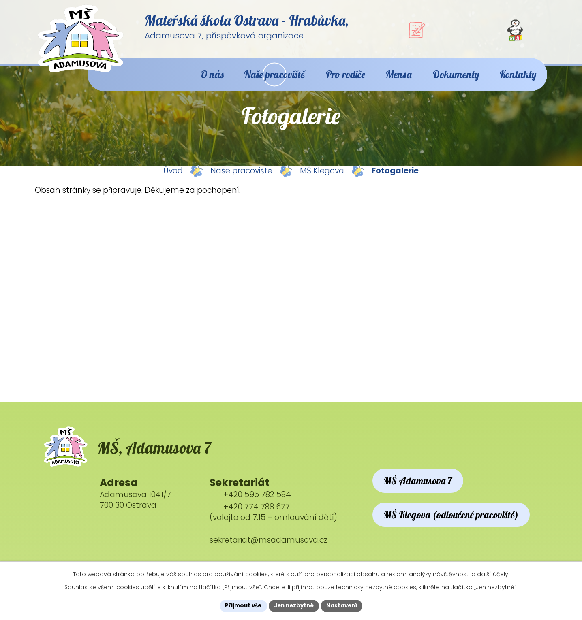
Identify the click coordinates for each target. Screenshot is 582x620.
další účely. (493, 573)
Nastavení (344, 605)
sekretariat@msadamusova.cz (268, 552)
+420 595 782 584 (257, 507)
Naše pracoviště (241, 179)
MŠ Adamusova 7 (423, 495)
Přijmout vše (240, 605)
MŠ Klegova (322, 179)
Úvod (173, 179)
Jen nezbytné (294, 605)
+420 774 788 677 (256, 519)
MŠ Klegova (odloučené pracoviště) (460, 541)
